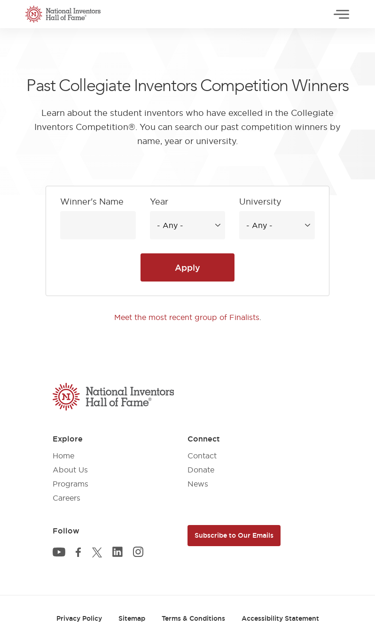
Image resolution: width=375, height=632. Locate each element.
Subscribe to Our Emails (234, 535)
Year (159, 201)
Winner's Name (92, 201)
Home (63, 455)
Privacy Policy (79, 618)
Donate (201, 469)
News (198, 484)
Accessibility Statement (280, 618)
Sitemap (131, 618)
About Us (70, 469)
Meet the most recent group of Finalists (186, 317)
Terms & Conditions (193, 618)
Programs (70, 484)
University (260, 201)
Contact (202, 455)
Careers (66, 498)
